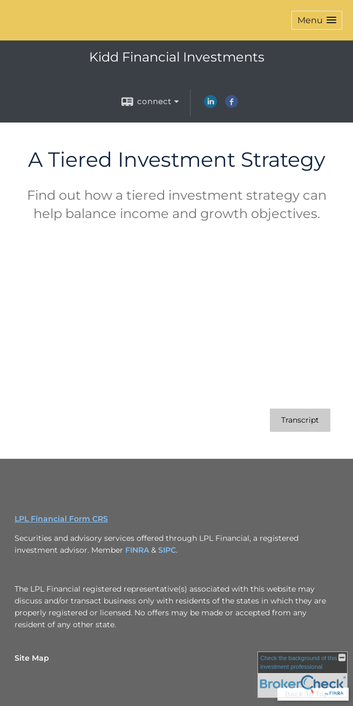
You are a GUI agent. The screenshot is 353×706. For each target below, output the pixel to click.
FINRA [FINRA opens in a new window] (137, 550)
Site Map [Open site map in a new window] (32, 658)
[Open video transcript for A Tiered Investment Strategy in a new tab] (300, 420)
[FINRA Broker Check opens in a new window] (302, 674)
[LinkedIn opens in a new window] (210, 105)
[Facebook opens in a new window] (231, 105)
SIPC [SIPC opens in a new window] (167, 550)
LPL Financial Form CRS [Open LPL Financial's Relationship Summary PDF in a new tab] (61, 519)
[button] (316, 20)
